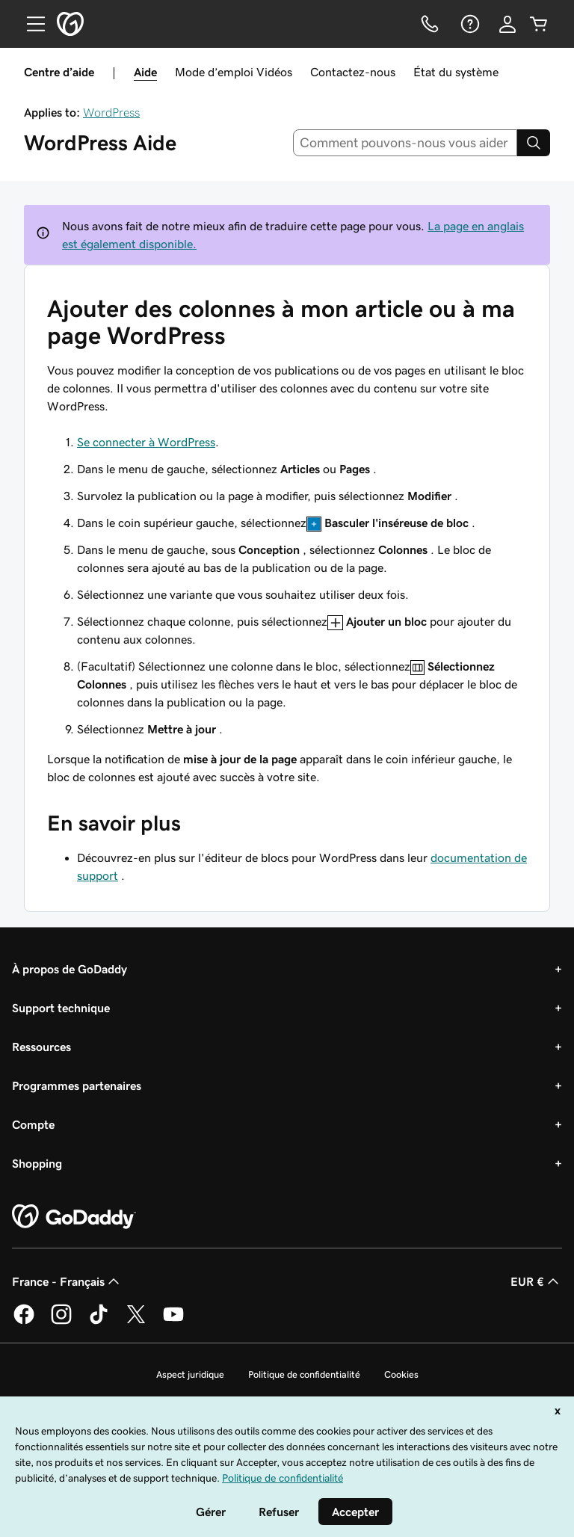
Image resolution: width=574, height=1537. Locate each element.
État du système (456, 72)
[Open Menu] (30, 24)
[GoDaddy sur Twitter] (136, 1322)
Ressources (41, 1047)
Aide (145, 72)
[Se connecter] (507, 24)
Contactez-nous (352, 72)
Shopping (37, 1163)
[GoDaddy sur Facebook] (24, 1322)
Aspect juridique (190, 1374)
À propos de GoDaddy (69, 969)
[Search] (533, 142)
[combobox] (405, 143)
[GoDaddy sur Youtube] (173, 1322)
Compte (33, 1124)
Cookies (401, 1374)
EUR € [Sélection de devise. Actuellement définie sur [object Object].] (536, 1281)
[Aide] (468, 24)
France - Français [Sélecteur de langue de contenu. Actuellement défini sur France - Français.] (67, 1281)
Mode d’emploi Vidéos (233, 72)
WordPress (111, 112)
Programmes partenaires (76, 1085)
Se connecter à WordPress (146, 442)
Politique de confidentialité (304, 1374)
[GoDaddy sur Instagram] (61, 1322)
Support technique (61, 1008)
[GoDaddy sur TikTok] (99, 1322)
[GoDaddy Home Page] (74, 1217)
